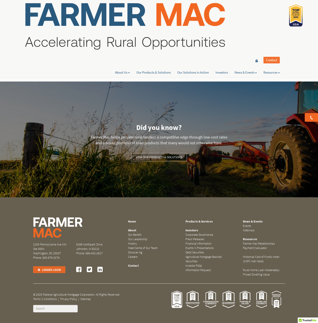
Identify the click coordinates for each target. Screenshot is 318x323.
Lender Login (49, 270)
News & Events (246, 19)
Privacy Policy (68, 299)
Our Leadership (137, 239)
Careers (133, 257)
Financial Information (198, 243)
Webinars (249, 230)
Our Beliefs (135, 235)
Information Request (198, 270)
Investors (222, 19)
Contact (271, 11)
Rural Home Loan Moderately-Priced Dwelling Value (261, 272)
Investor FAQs (194, 266)
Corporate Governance (199, 235)
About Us (122, 19)
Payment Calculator (255, 248)
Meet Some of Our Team (143, 248)
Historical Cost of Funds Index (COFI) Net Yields (261, 259)
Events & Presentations (200, 248)
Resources (271, 19)
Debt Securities (195, 252)
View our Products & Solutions (159, 157)
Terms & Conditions (45, 299)
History (132, 243)
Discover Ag (135, 252)
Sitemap (85, 299)
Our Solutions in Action (193, 19)
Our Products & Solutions (153, 19)
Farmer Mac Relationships (259, 243)
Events (247, 226)
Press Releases (195, 239)
